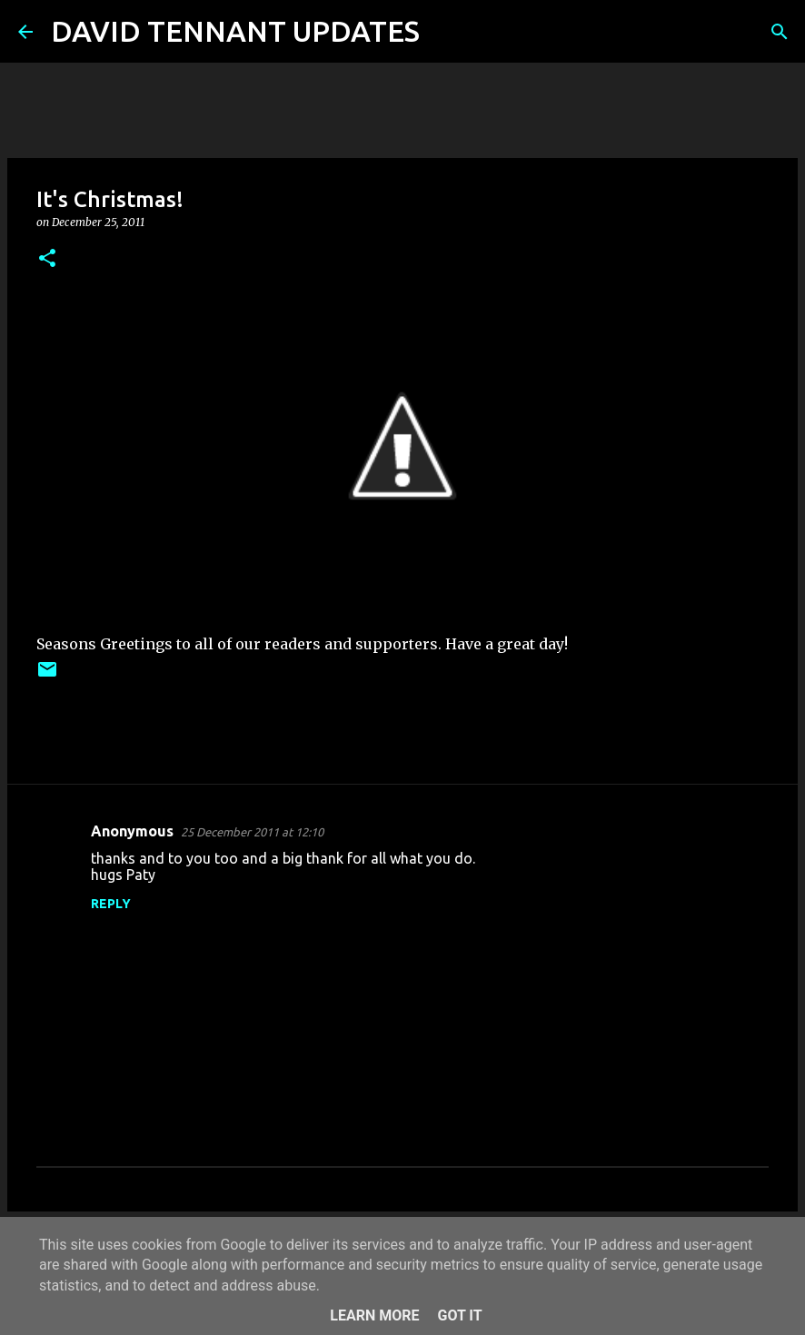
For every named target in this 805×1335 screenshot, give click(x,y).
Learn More (374, 1315)
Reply (111, 903)
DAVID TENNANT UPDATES (235, 31)
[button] (47, 259)
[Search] (445, 32)
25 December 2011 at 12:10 (252, 832)
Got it (459, 1315)
